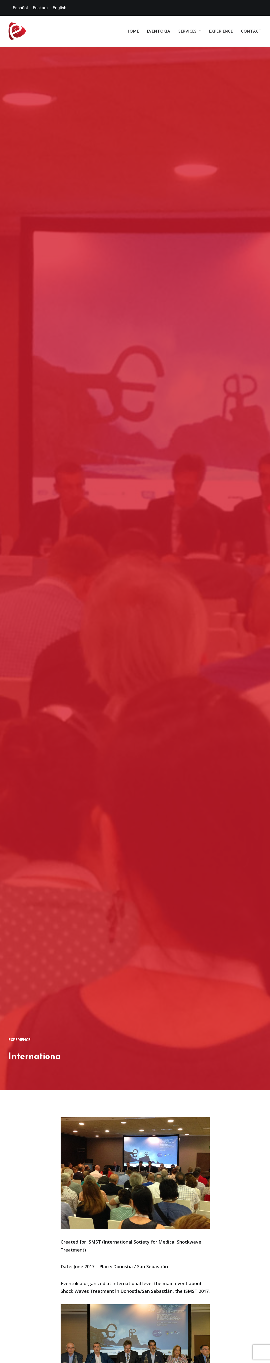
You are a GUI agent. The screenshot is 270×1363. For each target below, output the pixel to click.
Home (132, 31)
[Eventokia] (17, 31)
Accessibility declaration (229, 1273)
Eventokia (158, 31)
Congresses (161, 1173)
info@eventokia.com (228, 1156)
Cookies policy (140, 1273)
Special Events (163, 1164)
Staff (156, 1196)
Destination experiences (160, 1184)
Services (189, 31)
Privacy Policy (170, 1273)
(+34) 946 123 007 (221, 1146)
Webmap (195, 1273)
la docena (123, 1350)
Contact (251, 31)
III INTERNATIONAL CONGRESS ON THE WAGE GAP (135, 1039)
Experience (221, 31)
